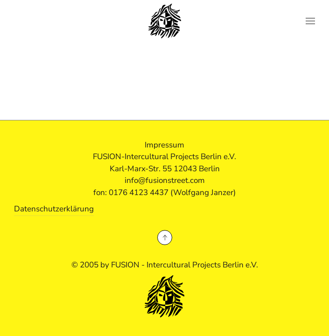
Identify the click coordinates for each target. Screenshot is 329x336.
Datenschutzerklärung (54, 208)
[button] (310, 21)
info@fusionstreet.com (165, 180)
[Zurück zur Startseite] (164, 21)
